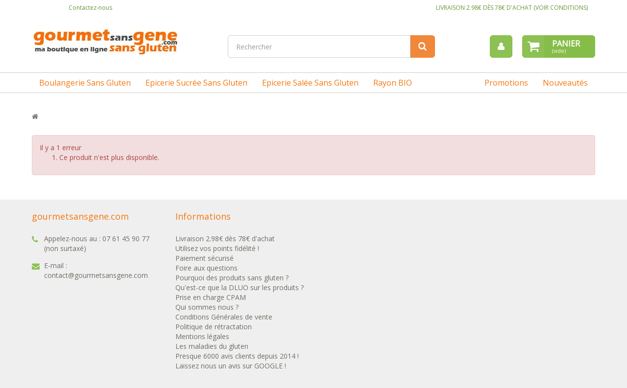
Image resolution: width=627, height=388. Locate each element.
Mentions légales (202, 336)
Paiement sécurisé (204, 258)
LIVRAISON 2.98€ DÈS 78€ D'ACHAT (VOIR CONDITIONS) (512, 7)
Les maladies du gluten (211, 346)
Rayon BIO (392, 82)
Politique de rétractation (213, 326)
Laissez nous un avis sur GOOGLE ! (230, 365)
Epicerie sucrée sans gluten (196, 82)
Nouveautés (565, 82)
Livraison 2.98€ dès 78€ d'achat (225, 238)
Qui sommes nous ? (207, 307)
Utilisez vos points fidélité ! (217, 248)
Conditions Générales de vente (223, 316)
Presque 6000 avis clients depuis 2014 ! (237, 356)
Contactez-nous (90, 7)
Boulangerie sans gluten (85, 82)
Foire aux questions (206, 268)
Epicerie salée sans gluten (310, 82)
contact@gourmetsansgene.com (96, 275)
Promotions (506, 82)
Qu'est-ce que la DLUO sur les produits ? (239, 287)
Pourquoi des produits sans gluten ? (232, 277)
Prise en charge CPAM (210, 297)
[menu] (501, 46)
